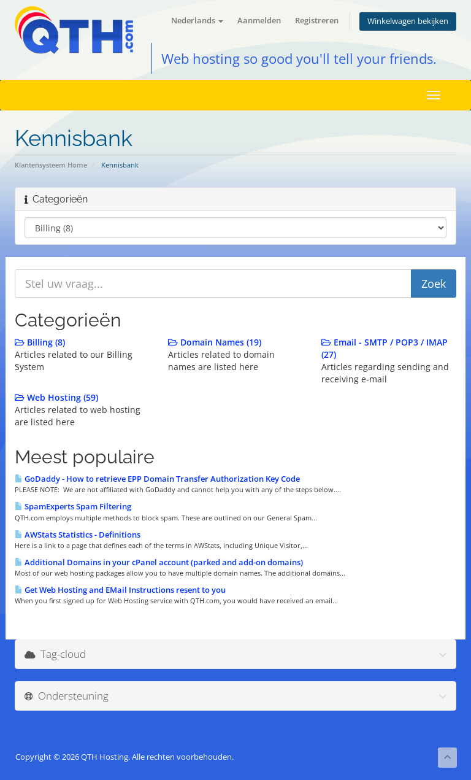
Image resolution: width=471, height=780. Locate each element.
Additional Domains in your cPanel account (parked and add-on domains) (159, 562)
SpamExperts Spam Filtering (73, 506)
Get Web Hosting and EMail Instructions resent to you (120, 589)
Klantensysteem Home (51, 164)
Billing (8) (40, 342)
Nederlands (197, 20)
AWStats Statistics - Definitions (77, 534)
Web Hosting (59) (56, 397)
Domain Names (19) (214, 342)
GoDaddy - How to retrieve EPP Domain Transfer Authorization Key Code (157, 478)
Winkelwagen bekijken (407, 21)
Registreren (317, 20)
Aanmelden (259, 20)
